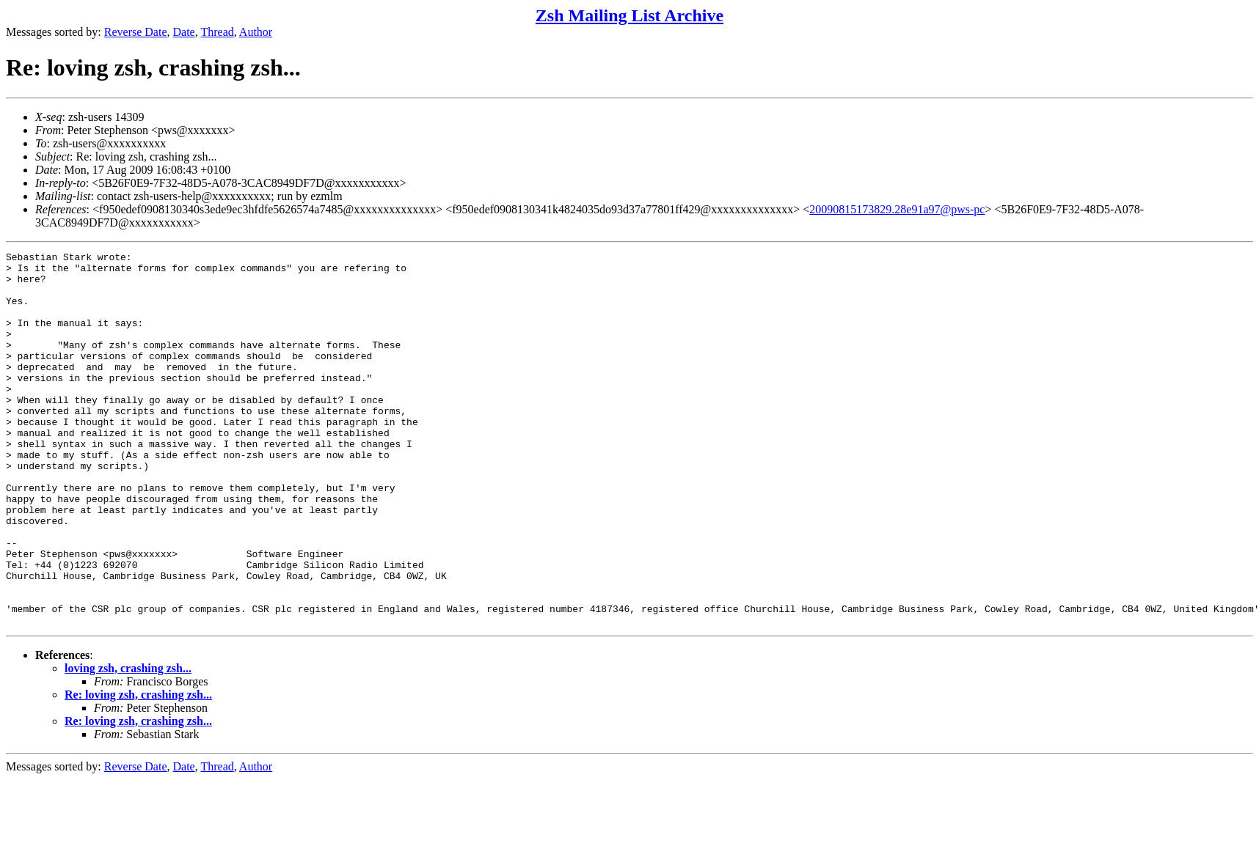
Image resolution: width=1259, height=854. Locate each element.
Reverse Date (135, 32)
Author (255, 32)
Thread (216, 32)
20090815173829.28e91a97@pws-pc (897, 209)
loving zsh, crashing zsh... (128, 743)
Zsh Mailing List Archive (629, 15)
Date (184, 32)
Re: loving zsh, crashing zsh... (138, 769)
